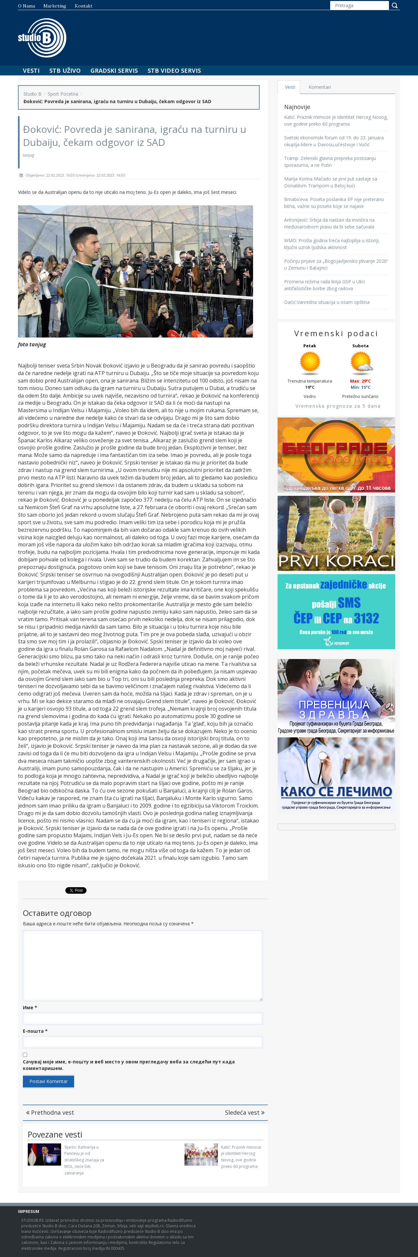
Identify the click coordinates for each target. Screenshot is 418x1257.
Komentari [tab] (320, 87)
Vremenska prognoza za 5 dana (338, 406)
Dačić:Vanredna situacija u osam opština (327, 302)
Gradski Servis (114, 70)
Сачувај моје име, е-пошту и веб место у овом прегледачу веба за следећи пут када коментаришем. (129, 1065)
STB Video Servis (174, 70)
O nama (26, 6)
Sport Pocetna (63, 94)
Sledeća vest (245, 1112)
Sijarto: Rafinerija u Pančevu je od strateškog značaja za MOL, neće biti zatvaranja (84, 1160)
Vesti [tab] (290, 87)
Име (30, 1007)
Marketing (54, 6)
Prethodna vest (50, 1112)
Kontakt (83, 6)
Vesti (31, 70)
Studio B (32, 94)
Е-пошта (35, 1031)
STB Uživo (65, 70)
